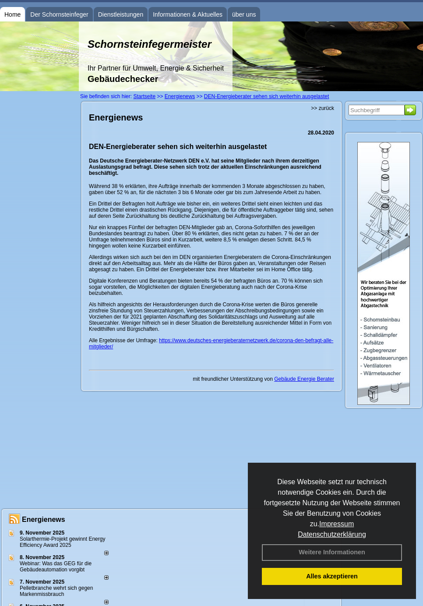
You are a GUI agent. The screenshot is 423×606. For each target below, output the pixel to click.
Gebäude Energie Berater (304, 379)
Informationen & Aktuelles (187, 14)
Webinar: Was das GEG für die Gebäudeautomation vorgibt (56, 566)
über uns (244, 14)
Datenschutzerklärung (332, 534)
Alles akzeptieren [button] (332, 576)
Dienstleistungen (121, 14)
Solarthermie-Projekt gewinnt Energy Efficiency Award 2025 (62, 542)
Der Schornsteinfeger (59, 14)
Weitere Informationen (332, 552)
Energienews (43, 519)
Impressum (336, 524)
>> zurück (322, 108)
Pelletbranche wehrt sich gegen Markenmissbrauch (56, 591)
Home (12, 14)
